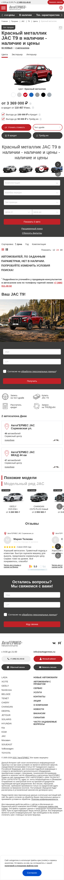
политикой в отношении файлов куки (21, 866)
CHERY (5, 702)
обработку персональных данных (38, 371)
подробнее (9, 440)
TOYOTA (5, 753)
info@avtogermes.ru (44, 651)
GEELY (5, 685)
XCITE (4, 681)
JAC (3, 736)
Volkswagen (7, 748)
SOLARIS (6, 719)
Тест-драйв (39, 127)
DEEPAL (5, 711)
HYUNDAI (6, 723)
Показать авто (32, 221)
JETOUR (5, 715)
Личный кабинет (49, 659)
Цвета (25, 15)
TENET (5, 698)
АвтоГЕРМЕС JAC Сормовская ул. (20, 533)
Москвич (5, 740)
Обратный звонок (17, 667)
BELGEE (5, 694)
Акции (14, 15)
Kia (3, 727)
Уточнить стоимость (16, 127)
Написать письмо (49, 667)
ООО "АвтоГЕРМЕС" (21, 758)
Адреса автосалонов (46, 15)
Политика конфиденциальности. (44, 799)
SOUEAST (6, 744)
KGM (4, 732)
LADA (4, 677)
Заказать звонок (56, 2)
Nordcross (6, 690)
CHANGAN (7, 706)
